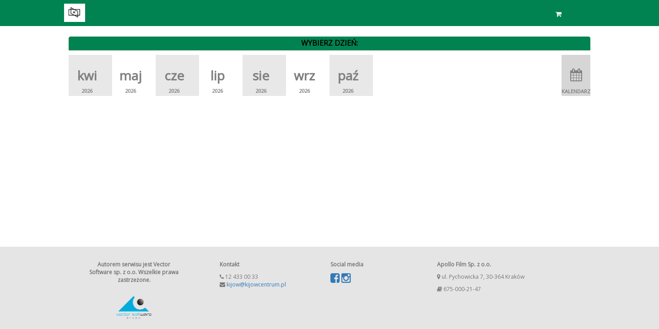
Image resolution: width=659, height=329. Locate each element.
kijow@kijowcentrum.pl (256, 284)
